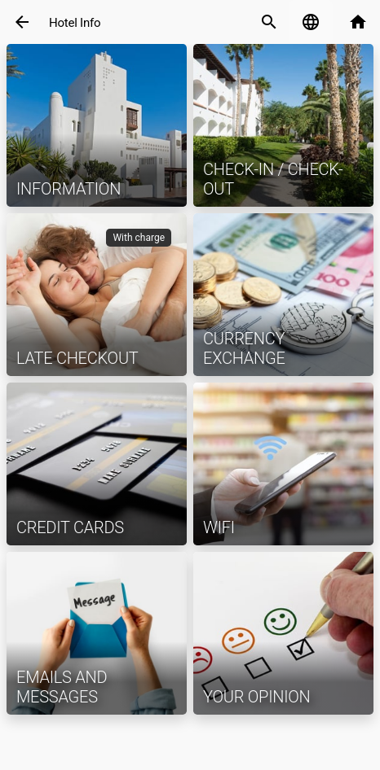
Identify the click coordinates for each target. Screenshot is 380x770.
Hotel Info (74, 22)
